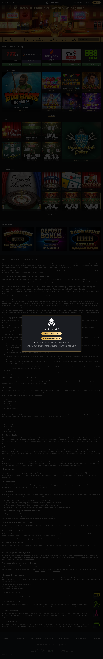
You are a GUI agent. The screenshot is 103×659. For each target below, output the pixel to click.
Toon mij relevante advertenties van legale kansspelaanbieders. (52, 342)
